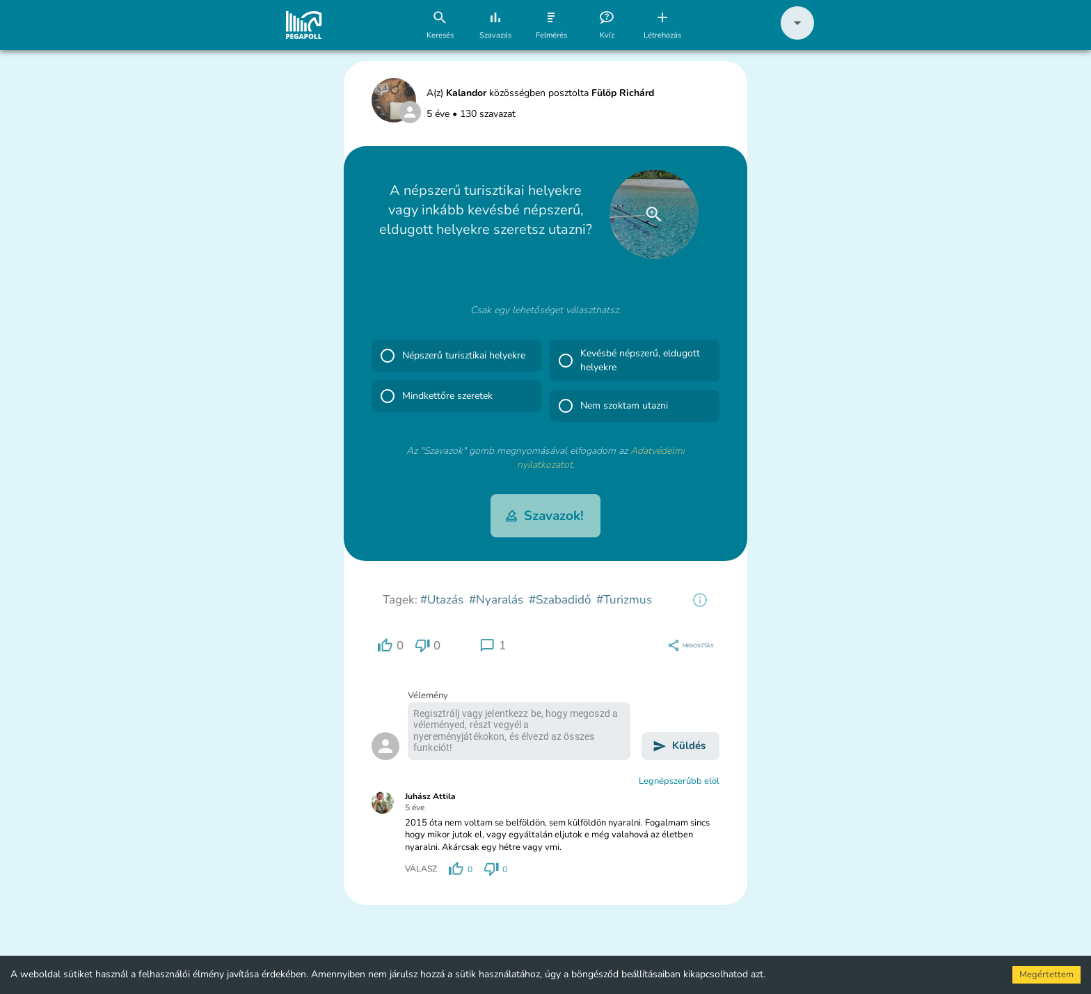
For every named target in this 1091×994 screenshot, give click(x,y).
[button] (797, 36)
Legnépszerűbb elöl (679, 781)
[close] (654, 214)
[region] (700, 600)
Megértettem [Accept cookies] (1046, 974)
